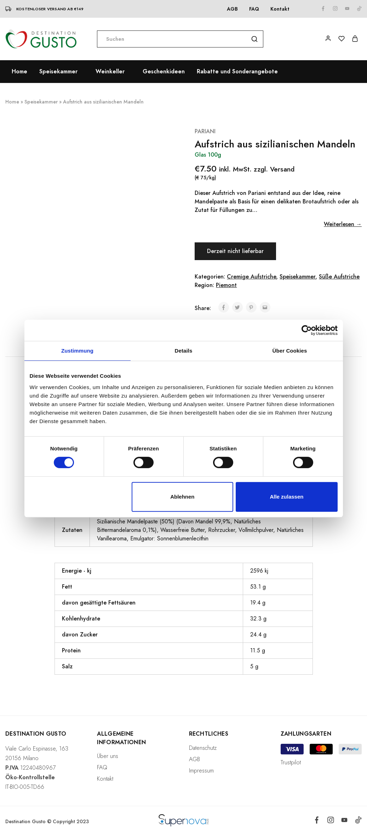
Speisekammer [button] (58, 71)
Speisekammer (41, 101)
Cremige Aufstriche (251, 277)
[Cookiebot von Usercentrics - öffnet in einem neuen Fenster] (307, 330)
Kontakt (279, 8)
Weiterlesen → (343, 224)
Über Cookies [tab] (290, 351)
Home (19, 71)
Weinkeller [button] (110, 71)
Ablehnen (182, 497)
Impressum (201, 770)
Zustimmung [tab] (77, 351)
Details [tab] (184, 351)
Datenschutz (203, 748)
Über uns (107, 756)
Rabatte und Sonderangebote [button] (237, 71)
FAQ (254, 8)
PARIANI (205, 131)
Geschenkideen (164, 71)
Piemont (226, 285)
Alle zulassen (286, 497)
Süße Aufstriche (339, 277)
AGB (232, 8)
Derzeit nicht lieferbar (236, 251)
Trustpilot (291, 762)
